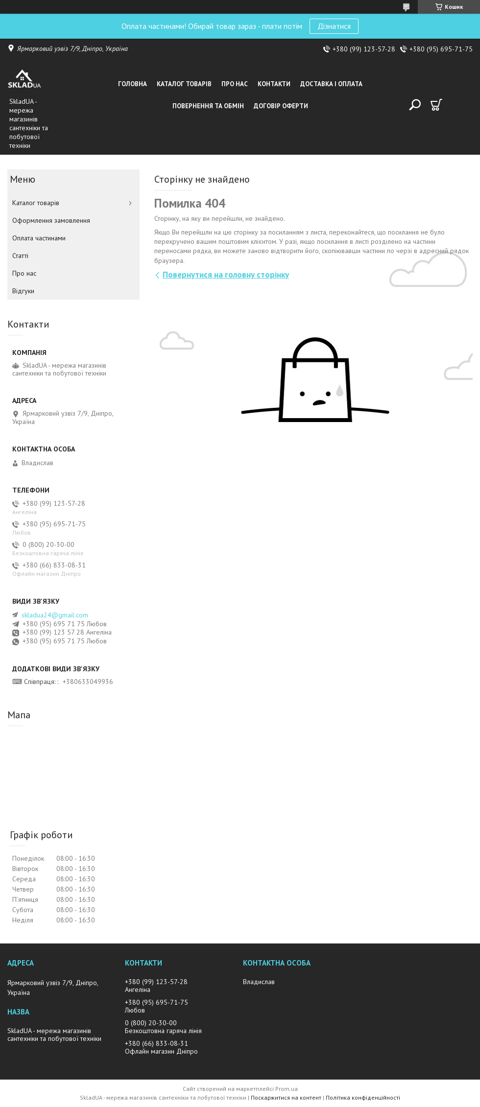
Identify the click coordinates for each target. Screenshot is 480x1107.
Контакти (274, 84)
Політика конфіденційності (363, 1097)
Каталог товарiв (184, 84)
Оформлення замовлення (51, 220)
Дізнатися (334, 26)
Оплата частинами (39, 238)
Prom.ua (286, 1088)
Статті (20, 255)
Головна (132, 84)
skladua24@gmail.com (55, 615)
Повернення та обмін (208, 106)
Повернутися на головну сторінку (226, 274)
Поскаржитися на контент (286, 1097)
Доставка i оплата (331, 84)
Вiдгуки (23, 290)
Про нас (234, 84)
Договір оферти (281, 106)
